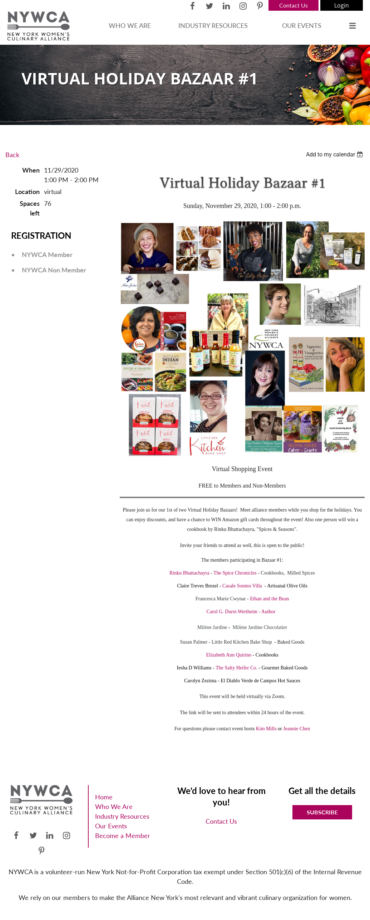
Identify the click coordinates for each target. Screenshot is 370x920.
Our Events (111, 826)
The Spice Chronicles (235, 573)
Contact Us (293, 5)
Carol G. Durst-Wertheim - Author (241, 611)
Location (27, 191)
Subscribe (322, 812)
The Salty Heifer (232, 667)
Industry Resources (122, 816)
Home (104, 797)
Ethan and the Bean (269, 598)
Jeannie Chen (296, 728)
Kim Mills (266, 728)
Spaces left (30, 208)
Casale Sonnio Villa (242, 586)
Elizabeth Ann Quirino (228, 655)
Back (12, 155)
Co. (253, 667)
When (31, 170)
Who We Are (114, 806)
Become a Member (122, 835)
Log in (341, 5)
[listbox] (335, 154)
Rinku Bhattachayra (189, 573)
